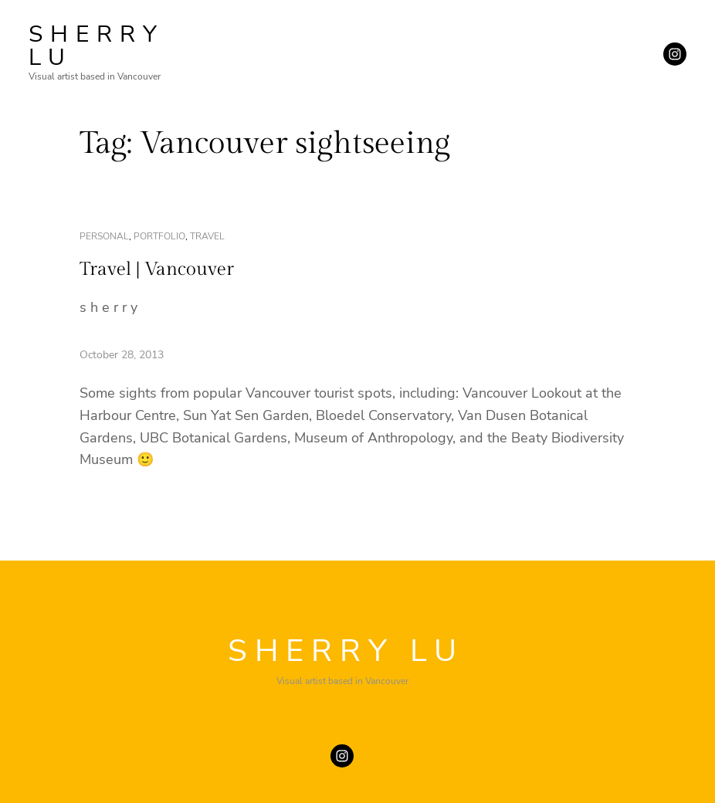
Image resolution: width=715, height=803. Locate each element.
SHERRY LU (96, 46)
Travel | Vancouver (157, 269)
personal (104, 236)
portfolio (159, 236)
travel (207, 236)
